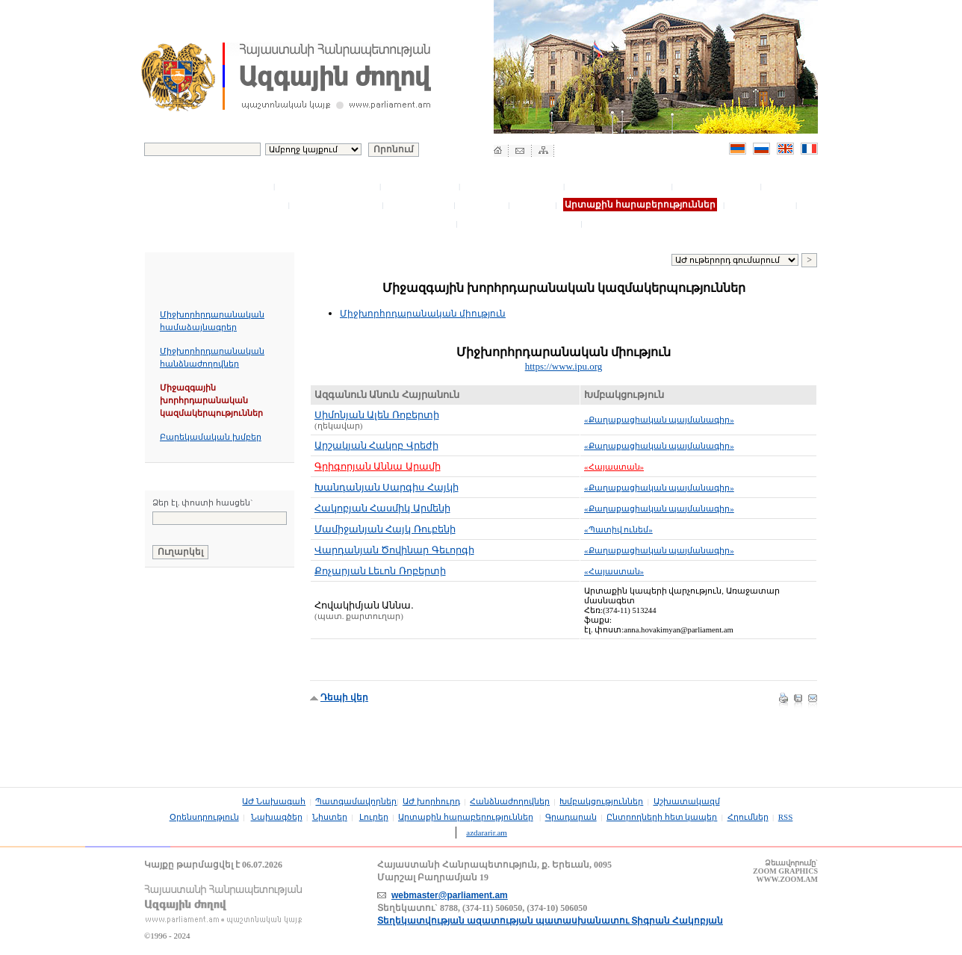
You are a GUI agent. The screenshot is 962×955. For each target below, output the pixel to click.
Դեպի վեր (344, 697)
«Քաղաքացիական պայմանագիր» (659, 419)
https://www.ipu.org (564, 366)
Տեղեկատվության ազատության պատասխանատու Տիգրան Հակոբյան (550, 920)
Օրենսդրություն (335, 204)
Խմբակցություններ (618, 186)
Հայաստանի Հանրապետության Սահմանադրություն (241, 705)
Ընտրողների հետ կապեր (388, 223)
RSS (785, 816)
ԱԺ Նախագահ (233, 186)
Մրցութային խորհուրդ (520, 223)
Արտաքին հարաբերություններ (465, 816)
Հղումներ (613, 223)
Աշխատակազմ (717, 186)
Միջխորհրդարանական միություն (423, 313)
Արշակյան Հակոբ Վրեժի (376, 445)
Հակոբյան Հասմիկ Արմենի (382, 508)
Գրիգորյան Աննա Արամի (377, 466)
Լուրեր (534, 204)
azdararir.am (486, 832)
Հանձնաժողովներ (512, 186)
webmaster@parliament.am (449, 895)
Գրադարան (761, 204)
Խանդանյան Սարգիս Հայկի (386, 487)
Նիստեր (483, 204)
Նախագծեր (419, 204)
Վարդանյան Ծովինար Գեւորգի (394, 550)
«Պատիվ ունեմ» (618, 529)
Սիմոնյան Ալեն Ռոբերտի (376, 414)
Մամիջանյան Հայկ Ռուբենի (385, 529)
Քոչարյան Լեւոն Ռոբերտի (380, 570)
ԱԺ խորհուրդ (420, 186)
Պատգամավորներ (327, 186)
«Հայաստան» (614, 466)
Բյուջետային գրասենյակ (222, 204)
